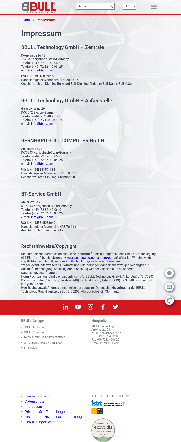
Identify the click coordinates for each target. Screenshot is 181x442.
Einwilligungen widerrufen (45, 422)
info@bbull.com (42, 70)
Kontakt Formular (38, 396)
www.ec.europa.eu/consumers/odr (88, 258)
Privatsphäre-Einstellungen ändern (52, 412)
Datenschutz (34, 401)
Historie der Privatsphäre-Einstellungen (55, 417)
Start (26, 20)
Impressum (33, 407)
